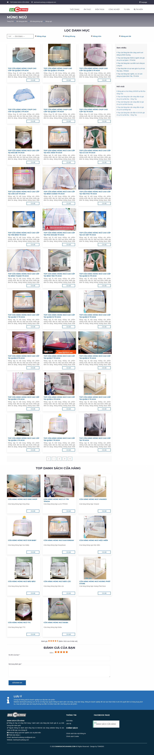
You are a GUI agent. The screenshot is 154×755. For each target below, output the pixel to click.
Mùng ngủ (49, 21)
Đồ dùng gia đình (22, 21)
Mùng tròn (97, 36)
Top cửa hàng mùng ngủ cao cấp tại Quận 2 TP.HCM (23, 439)
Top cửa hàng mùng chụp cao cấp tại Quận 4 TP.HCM (58, 69)
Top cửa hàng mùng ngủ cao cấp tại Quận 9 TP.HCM (95, 316)
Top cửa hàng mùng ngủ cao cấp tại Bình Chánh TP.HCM (59, 193)
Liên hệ (68, 723)
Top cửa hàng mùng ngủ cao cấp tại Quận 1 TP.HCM (59, 439)
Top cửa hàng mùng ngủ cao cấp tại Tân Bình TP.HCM (23, 234)
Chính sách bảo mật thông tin (76, 733)
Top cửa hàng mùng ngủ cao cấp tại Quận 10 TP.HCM (59, 316)
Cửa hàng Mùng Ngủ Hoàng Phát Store (94, 582)
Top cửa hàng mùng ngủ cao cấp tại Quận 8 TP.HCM (23, 357)
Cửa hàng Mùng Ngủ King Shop (22, 499)
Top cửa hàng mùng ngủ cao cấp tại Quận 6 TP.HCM (95, 357)
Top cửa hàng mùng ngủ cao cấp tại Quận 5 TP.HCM (23, 398)
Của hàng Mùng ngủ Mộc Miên (93, 540)
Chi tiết (33, 80)
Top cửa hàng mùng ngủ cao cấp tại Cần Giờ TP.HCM (23, 193)
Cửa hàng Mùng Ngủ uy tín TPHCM (56, 500)
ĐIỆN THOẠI (99, 9)
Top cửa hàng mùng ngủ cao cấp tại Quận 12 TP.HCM (95, 275)
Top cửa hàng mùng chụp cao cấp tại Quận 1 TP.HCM (58, 110)
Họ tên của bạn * (59, 657)
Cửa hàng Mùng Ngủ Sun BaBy (22, 540)
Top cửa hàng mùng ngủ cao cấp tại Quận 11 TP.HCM (23, 316)
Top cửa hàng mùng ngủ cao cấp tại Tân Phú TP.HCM (95, 193)
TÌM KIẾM (138, 9)
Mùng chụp (41, 36)
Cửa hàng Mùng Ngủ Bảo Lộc (57, 581)
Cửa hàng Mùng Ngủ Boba (56, 622)
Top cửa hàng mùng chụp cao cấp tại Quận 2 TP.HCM (22, 110)
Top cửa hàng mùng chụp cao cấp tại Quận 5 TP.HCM (22, 69)
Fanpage (143, 2)
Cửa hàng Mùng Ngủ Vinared (93, 499)
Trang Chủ (10, 21)
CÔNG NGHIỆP (114, 9)
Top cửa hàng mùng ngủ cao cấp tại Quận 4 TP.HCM (59, 398)
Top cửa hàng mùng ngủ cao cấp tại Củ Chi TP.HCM (95, 151)
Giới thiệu (69, 721)
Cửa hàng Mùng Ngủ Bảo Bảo (22, 581)
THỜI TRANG (74, 9)
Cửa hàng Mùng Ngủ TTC (19, 622)
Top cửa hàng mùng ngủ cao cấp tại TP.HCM (95, 439)
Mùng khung (70, 36)
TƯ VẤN (127, 9)
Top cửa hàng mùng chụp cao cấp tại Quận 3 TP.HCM (93, 69)
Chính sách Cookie (72, 736)
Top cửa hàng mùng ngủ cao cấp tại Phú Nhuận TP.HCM (59, 234)
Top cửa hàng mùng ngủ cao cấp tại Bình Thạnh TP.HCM (23, 275)
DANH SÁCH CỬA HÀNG (106, 724)
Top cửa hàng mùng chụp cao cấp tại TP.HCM (93, 110)
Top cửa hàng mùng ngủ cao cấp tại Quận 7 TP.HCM (59, 357)
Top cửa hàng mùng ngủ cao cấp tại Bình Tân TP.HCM (59, 275)
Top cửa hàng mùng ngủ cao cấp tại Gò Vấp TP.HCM (95, 234)
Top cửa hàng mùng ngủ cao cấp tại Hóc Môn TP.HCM (59, 151)
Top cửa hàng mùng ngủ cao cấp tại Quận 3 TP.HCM (95, 398)
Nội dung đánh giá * (59, 670)
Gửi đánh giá (17, 683)
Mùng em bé (126, 36)
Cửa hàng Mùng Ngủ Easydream (59, 540)
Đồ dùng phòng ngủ (36, 21)
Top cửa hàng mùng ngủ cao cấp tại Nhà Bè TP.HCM (23, 151)
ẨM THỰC (87, 9)
